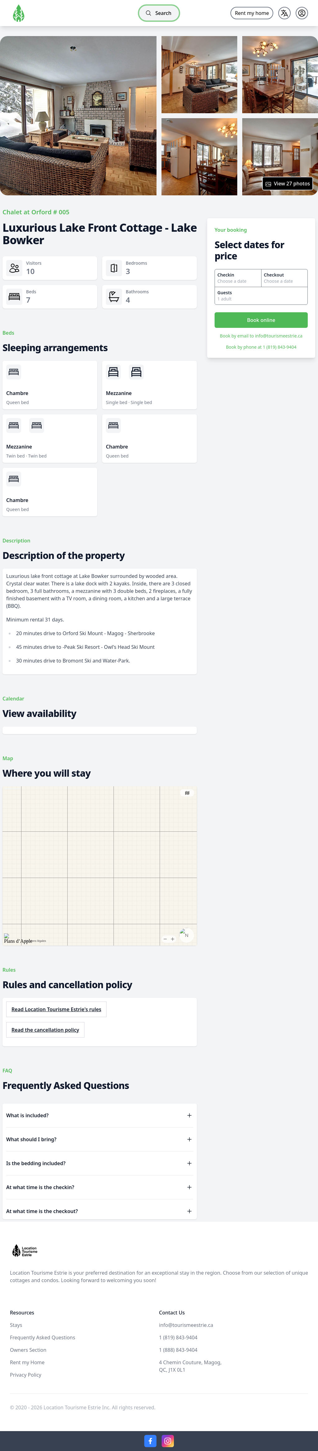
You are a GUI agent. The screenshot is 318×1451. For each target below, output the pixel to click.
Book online (261, 320)
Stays (16, 1325)
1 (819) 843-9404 (178, 1337)
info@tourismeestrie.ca (186, 1325)
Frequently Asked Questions (42, 1337)
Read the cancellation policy (45, 1029)
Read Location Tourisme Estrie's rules (56, 1009)
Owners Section (28, 1349)
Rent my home (252, 13)
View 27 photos (287, 183)
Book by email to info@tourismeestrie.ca (261, 336)
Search (158, 13)
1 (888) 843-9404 (178, 1349)
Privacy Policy (25, 1374)
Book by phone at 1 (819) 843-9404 (261, 347)
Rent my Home (27, 1362)
